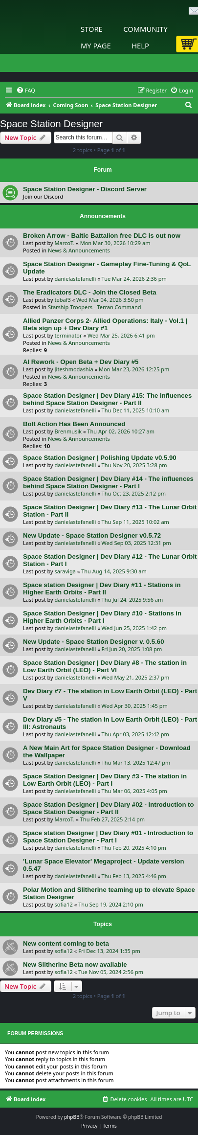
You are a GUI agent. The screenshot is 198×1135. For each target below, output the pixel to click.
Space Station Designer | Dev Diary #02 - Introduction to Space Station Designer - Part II (108, 808)
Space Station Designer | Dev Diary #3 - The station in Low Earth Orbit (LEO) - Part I (105, 779)
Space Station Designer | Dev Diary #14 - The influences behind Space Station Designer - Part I (108, 482)
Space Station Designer (51, 123)
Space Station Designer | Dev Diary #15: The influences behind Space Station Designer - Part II (107, 399)
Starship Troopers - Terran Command (94, 307)
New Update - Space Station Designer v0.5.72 (92, 535)
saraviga (65, 571)
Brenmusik (68, 431)
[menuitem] (25, 90)
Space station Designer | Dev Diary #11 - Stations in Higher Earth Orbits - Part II (102, 588)
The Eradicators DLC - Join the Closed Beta (89, 292)
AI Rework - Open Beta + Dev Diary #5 (80, 361)
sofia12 (64, 904)
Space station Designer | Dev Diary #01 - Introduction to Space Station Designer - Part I (108, 836)
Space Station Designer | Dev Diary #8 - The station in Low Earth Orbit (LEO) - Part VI (105, 666)
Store (92, 29)
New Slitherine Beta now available (75, 964)
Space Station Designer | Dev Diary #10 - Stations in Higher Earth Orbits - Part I (102, 617)
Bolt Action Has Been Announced (74, 424)
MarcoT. (65, 243)
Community (145, 29)
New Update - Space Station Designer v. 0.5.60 (93, 641)
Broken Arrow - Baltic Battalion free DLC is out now (101, 235)
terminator (68, 335)
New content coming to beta (66, 943)
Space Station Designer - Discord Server (85, 189)
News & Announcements (79, 250)
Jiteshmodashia (74, 369)
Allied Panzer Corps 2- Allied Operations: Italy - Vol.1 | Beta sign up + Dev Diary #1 (105, 324)
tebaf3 (63, 299)
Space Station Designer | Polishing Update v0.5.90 (99, 457)
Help (140, 45)
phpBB (71, 1116)
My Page (96, 45)
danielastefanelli (75, 278)
